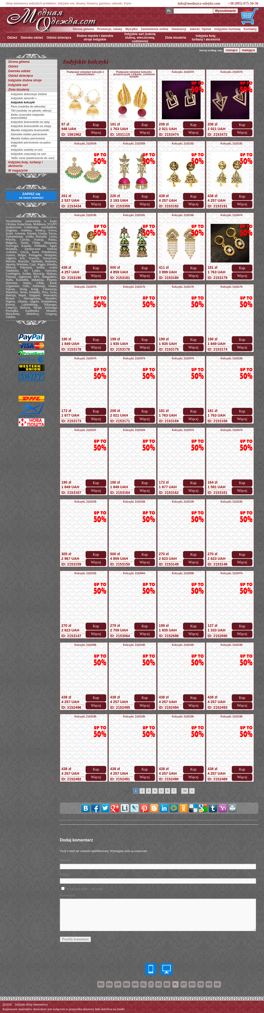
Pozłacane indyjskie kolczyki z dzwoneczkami (85, 73)
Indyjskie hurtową (227, 29)
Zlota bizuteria (175, 37)
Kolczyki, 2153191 (231, 143)
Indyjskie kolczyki (23, 102)
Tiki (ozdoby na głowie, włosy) (31, 110)
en (109, 984)
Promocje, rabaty (109, 29)
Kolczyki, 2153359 (134, 143)
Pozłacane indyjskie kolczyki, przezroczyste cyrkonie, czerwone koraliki (134, 74)
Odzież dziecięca (59, 37)
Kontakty (250, 29)
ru (100, 984)
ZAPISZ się (31, 195)
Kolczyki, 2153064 (134, 573)
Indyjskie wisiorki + (24, 98)
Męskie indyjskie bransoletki (30, 130)
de (167, 984)
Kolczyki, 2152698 (183, 573)
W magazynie (18, 170)
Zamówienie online (154, 29)
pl (175, 984)
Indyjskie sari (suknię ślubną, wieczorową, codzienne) (139, 37)
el (143, 984)
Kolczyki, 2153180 (183, 215)
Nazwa (64, 860)
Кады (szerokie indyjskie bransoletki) (27, 116)
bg (126, 984)
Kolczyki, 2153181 (134, 215)
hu (135, 984)
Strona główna (83, 29)
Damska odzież (32, 37)
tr (201, 984)
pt (184, 984)
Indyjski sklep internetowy (31, 1004)
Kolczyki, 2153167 (85, 430)
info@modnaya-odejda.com (199, 3)
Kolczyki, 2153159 (85, 501)
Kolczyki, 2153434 (85, 143)
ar (118, 984)
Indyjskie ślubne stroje (25, 80)
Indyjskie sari (18, 85)
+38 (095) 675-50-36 (243, 3)
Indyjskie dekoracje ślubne (29, 94)
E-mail (64, 874)
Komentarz (67, 895)
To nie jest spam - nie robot (84, 889)
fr (209, 984)
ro (192, 984)
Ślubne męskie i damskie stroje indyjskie (95, 37)
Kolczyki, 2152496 (85, 645)
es (158, 984)
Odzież (12, 37)
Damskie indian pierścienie (29, 134)
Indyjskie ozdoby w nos (27, 149)
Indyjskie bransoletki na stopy (31, 126)
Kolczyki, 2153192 (183, 143)
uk (217, 984)
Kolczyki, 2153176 (134, 286)
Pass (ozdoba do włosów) (28, 106)
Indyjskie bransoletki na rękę (30, 121)
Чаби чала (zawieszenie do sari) (32, 157)
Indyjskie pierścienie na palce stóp (31, 144)
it (151, 984)
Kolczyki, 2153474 (183, 72)
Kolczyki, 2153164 (134, 430)
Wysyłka (131, 29)
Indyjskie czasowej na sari (28, 153)
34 (184, 791)
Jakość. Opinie (200, 29)
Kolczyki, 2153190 (85, 215)
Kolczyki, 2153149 (183, 501)
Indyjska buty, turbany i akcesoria (206, 37)
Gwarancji (178, 29)
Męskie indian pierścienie (28, 138)
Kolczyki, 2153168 (231, 358)
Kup (96, 125)
